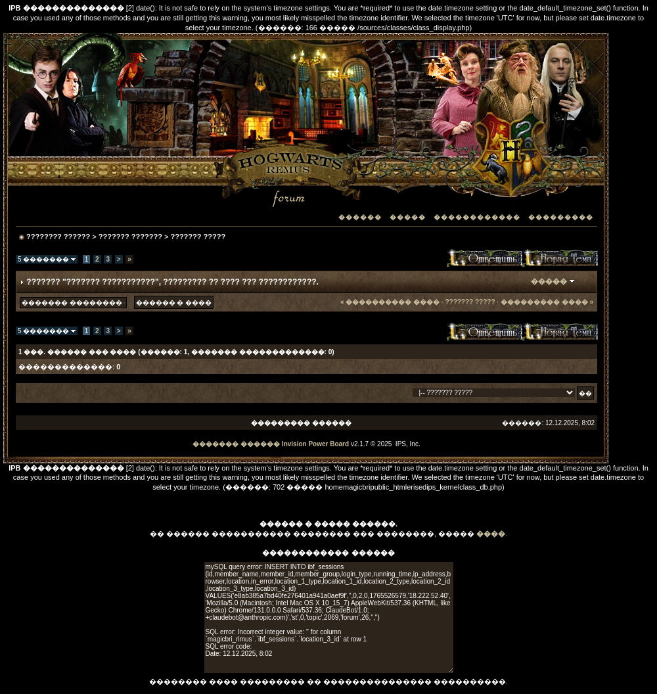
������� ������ (236, 444)
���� (490, 534)
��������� (560, 217)
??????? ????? (197, 237)
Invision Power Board (315, 444)
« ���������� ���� (390, 302)
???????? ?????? (58, 237)
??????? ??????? (130, 237)
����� (408, 217)
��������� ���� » (547, 302)
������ (360, 217)
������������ (477, 217)
